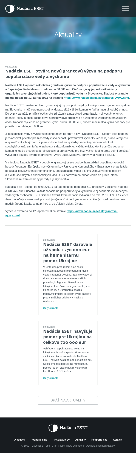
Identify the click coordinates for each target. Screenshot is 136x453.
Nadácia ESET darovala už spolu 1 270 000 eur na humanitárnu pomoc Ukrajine (67, 253)
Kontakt (117, 439)
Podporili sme (39, 439)
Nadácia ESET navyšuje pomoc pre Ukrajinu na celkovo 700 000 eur (67, 337)
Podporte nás (99, 439)
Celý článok (50, 308)
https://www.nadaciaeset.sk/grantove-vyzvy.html (96, 97)
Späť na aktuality (68, 400)
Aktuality (68, 35)
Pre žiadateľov (61, 439)
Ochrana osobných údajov (100, 445)
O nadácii (19, 439)
